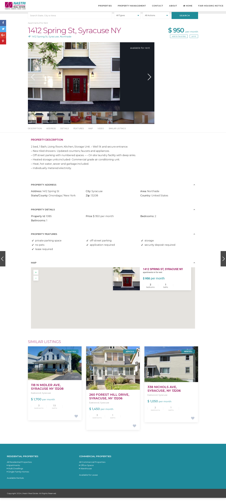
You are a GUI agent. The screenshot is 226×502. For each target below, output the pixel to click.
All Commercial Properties (92, 466)
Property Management (132, 5)
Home (187, 5)
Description (35, 132)
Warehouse (85, 472)
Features (78, 132)
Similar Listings (117, 132)
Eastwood (36, 397)
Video (101, 132)
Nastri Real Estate (30, 497)
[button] (115, 298)
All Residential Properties (19, 466)
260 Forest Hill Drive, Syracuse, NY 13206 (109, 400)
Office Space (86, 469)
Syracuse (54, 40)
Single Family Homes (18, 475)
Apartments (33, 27)
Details (64, 132)
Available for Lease (88, 479)
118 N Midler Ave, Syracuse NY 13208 (47, 390)
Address (51, 132)
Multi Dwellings (15, 472)
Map (90, 132)
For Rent (44, 27)
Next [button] (149, 81)
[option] (91, 80)
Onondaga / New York (62, 199)
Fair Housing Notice (210, 5)
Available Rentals (15, 482)
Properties (105, 5)
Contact (157, 5)
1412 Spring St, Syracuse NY (163, 273)
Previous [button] (32, 81)
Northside (65, 40)
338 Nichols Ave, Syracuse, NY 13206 (164, 392)
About (173, 5)
